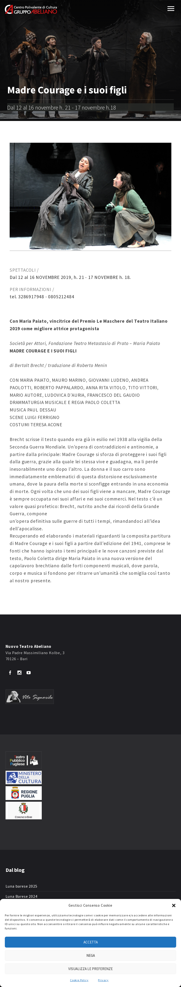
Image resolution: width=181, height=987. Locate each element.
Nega (90, 955)
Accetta (91, 942)
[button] (173, 905)
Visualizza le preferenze (90, 968)
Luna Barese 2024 (21, 896)
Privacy (103, 980)
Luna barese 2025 (21, 886)
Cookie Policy (79, 980)
